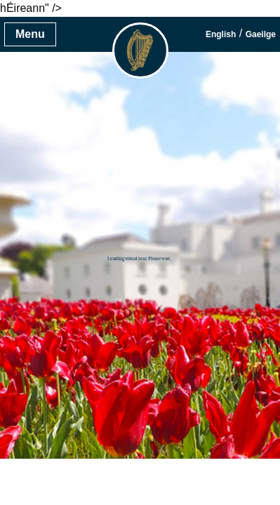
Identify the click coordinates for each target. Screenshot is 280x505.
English (221, 34)
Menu (30, 34)
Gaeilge (261, 34)
